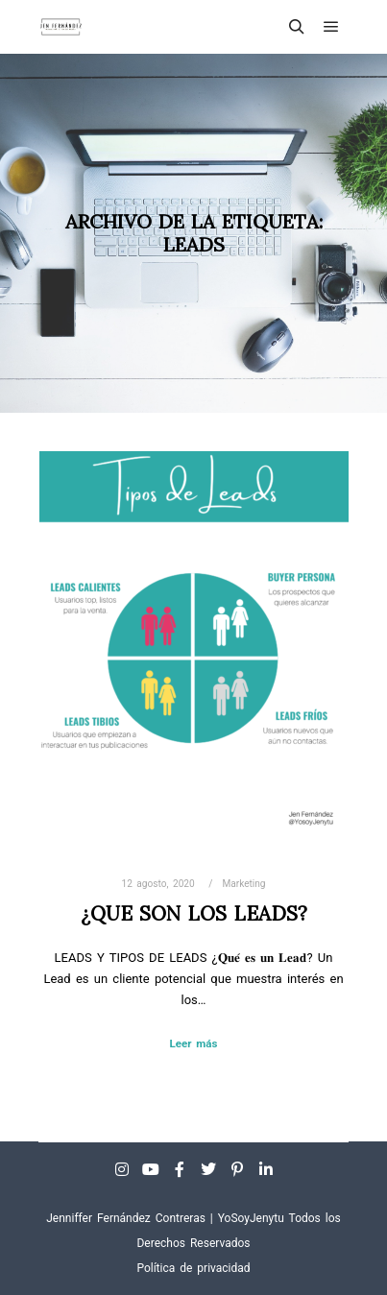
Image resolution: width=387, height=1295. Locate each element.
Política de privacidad (193, 1268)
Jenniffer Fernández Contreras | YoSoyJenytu (165, 1218)
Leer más (194, 1043)
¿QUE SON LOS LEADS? (194, 913)
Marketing (243, 883)
